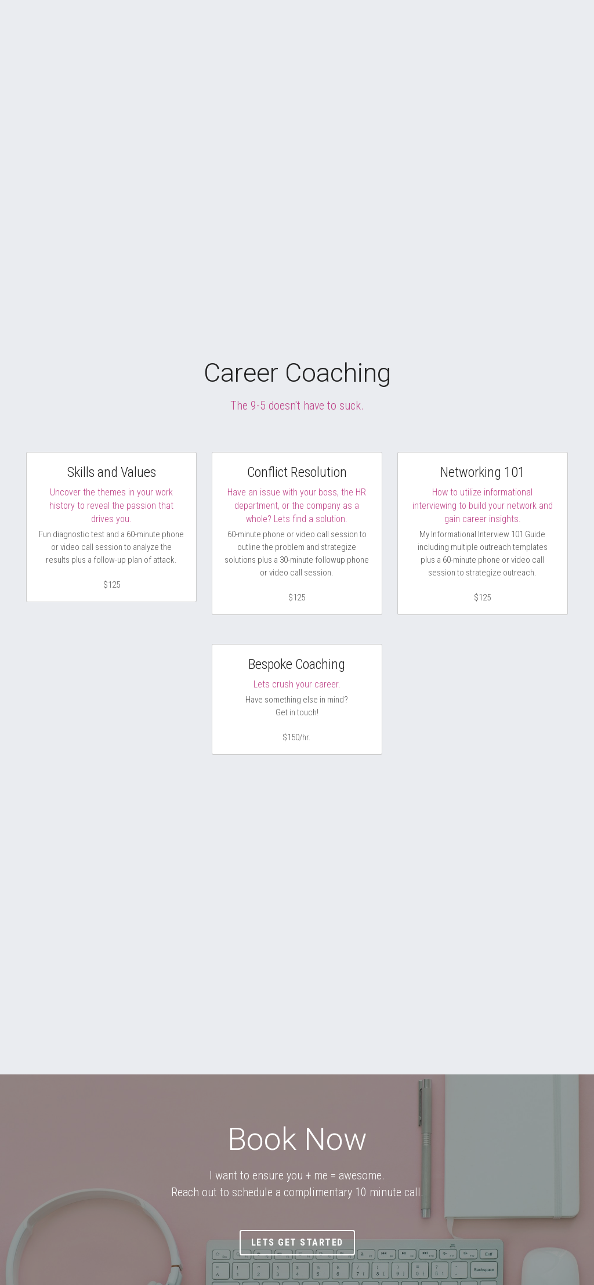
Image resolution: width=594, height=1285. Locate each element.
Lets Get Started (297, 1242)
